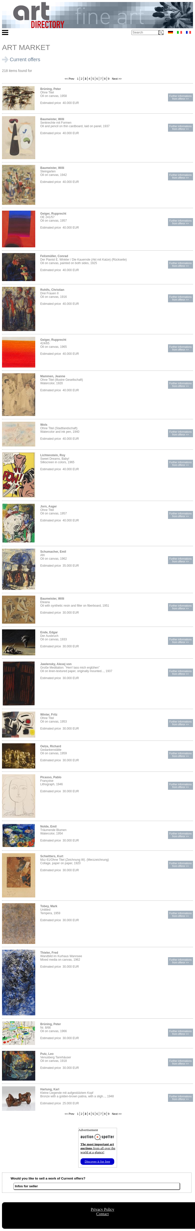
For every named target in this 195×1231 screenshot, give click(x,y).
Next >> (116, 78)
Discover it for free (97, 1161)
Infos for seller (26, 1186)
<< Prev (69, 78)
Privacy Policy (102, 1209)
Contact (102, 1214)
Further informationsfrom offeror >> (180, 97)
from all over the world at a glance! (98, 1148)
